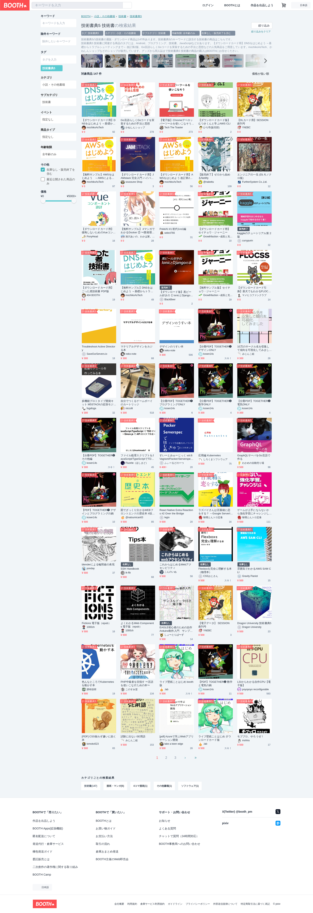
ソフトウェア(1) (190, 786)
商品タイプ (48, 129)
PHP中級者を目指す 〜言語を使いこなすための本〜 (137, 683)
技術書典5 (136, 16)
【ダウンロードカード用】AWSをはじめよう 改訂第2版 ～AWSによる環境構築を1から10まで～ (176, 176)
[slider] (43, 200)
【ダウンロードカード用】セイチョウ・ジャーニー (214, 230)
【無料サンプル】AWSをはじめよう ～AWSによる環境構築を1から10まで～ (98, 176)
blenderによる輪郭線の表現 (98, 564)
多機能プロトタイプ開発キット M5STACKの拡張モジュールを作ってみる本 (99, 402)
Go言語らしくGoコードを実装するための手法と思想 (137, 122)
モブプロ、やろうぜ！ (250, 736)
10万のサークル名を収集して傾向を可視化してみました (253, 348)
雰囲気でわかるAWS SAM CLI (254, 570)
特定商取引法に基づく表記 (255, 904)
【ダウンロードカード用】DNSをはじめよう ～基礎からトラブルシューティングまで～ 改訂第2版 (98, 122)
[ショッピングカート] (284, 5)
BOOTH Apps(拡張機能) (48, 828)
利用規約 (132, 904)
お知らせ (164, 820)
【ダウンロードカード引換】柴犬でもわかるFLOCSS (253, 289)
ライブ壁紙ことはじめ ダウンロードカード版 (214, 738)
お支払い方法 (104, 836)
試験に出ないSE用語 (133, 736)
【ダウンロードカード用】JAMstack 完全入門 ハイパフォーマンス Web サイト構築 (137, 176)
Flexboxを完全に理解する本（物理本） (215, 570)
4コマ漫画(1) (140, 786)
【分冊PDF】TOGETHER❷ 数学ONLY (215, 402)
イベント (46, 112)
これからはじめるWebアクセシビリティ (176, 566)
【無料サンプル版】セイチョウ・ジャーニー (214, 289)
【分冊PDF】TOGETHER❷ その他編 (98, 457)
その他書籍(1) (164, 786)
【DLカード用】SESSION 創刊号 (252, 122)
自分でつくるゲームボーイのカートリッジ (136, 402)
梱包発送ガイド (42, 851)
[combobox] (77, 5)
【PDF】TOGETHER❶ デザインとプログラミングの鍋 (99, 512)
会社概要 (119, 904)
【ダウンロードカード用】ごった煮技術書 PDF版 (98, 289)
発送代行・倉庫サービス (48, 843)
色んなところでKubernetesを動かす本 (98, 683)
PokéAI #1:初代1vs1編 (173, 228)
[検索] (118, 5)
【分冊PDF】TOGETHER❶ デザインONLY (215, 348)
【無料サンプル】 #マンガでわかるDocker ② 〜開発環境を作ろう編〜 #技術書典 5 (138, 230)
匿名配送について (44, 836)
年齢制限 (46, 147)
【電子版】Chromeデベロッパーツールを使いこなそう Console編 (176, 122)
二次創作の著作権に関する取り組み (55, 866)
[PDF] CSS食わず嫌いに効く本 (99, 738)
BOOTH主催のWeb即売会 (112, 859)
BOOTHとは (232, 5)
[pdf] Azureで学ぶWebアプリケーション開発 (177, 738)
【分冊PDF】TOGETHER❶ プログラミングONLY (176, 402)
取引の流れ (103, 843)
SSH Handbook (130, 568)
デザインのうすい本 (171, 346)
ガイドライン (175, 904)
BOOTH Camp (42, 874)
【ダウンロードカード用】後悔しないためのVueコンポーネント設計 (99, 230)
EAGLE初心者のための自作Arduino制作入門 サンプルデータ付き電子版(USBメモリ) (176, 629)
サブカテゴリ (49, 94)
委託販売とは (41, 859)
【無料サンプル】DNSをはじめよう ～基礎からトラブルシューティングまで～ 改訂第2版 (137, 289)
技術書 (122, 16)
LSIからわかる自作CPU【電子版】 (254, 683)
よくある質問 (167, 828)
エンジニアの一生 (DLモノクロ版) (254, 176)
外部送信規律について (225, 904)
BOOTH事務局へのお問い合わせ (179, 843)
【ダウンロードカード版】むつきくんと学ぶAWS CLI (214, 122)
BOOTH (85, 16)
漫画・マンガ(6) (115, 786)
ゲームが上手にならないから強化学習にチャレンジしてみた (253, 512)
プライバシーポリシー (198, 904)
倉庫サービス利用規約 (152, 904)
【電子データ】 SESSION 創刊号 (214, 625)
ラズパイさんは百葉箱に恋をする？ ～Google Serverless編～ (215, 512)
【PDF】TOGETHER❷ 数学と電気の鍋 (215, 683)
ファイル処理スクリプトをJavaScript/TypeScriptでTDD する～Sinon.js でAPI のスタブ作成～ (137, 457)
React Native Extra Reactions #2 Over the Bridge (176, 512)
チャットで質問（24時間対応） (179, 836)
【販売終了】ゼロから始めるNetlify (214, 176)
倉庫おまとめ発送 (107, 851)
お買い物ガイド (106, 828)
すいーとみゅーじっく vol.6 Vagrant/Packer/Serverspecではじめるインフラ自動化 (176, 457)
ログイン (208, 5)
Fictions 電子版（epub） (96, 623)
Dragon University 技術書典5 (254, 623)
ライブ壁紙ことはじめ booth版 (176, 683)
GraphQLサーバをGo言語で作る (253, 457)
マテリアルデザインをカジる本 (136, 348)
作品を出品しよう (262, 5)
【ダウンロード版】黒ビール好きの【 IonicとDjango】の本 (176, 293)
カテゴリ (46, 77)
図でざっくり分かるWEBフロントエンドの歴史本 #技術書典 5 (138, 512)
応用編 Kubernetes (209, 455)
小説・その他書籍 (104, 16)
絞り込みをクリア (261, 31)
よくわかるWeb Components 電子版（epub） (137, 625)
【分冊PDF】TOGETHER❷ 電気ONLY (253, 402)
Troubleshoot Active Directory (98, 348)
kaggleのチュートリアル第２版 (254, 235)
